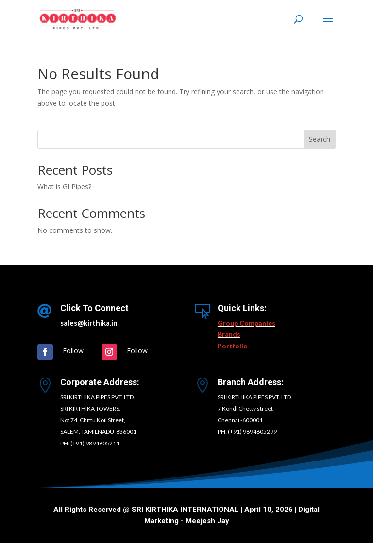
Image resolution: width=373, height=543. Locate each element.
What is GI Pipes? (64, 186)
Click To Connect (94, 308)
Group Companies (246, 323)
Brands (229, 334)
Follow (73, 350)
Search (319, 139)
